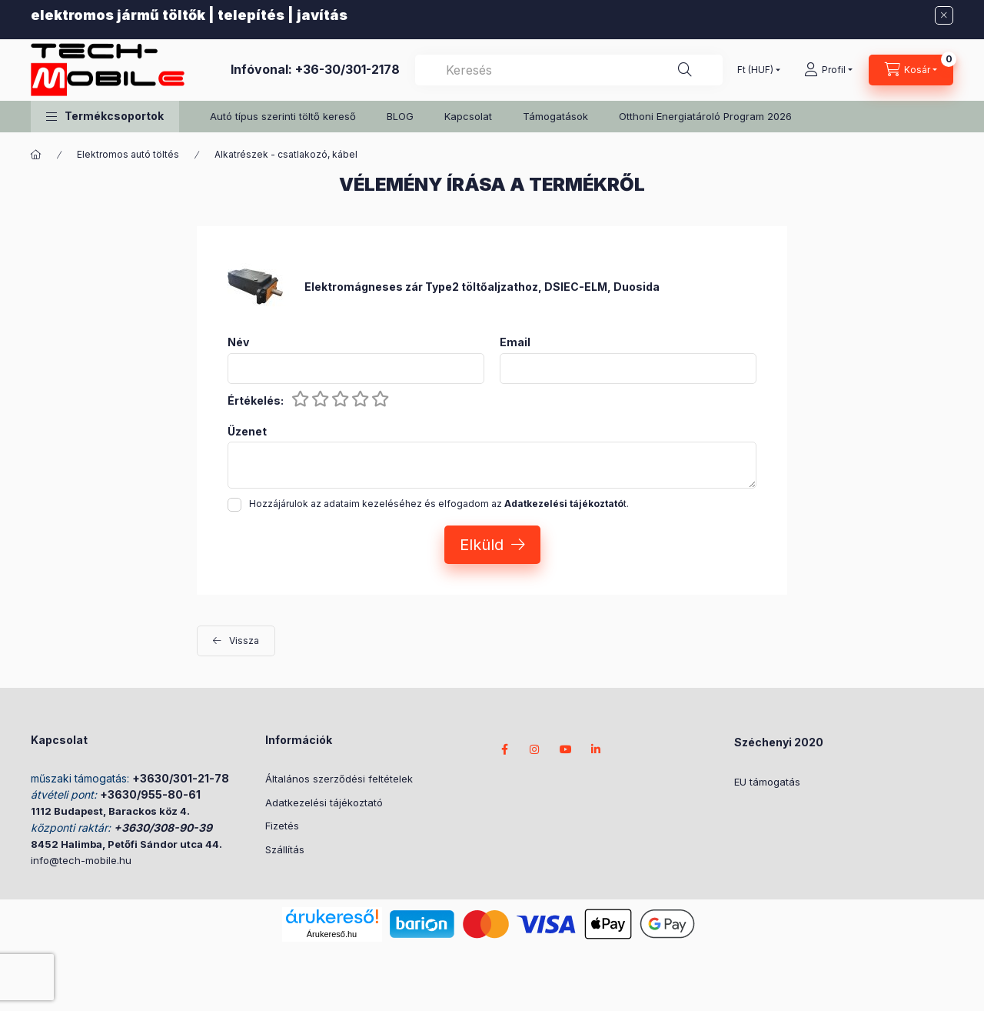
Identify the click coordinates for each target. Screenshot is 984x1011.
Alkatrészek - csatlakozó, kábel (285, 154)
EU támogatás (767, 782)
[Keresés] (685, 70)
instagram (535, 749)
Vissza (244, 640)
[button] (105, 116)
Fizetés (282, 825)
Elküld (482, 545)
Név (238, 342)
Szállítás (284, 849)
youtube (565, 749)
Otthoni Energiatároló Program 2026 (705, 116)
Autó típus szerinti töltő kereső (283, 116)
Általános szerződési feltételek (339, 778)
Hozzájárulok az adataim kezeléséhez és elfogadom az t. (439, 503)
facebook (504, 749)
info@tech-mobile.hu (81, 860)
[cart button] (911, 70)
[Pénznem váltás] (755, 70)
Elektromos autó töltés (128, 154)
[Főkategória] (36, 155)
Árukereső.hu (332, 934)
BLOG (400, 116)
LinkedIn (596, 749)
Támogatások (555, 116)
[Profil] (828, 70)
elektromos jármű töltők (118, 15)
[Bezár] (944, 15)
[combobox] (569, 70)
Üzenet (247, 431)
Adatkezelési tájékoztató (324, 802)
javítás (322, 15)
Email (515, 342)
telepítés (251, 15)
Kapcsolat (468, 116)
